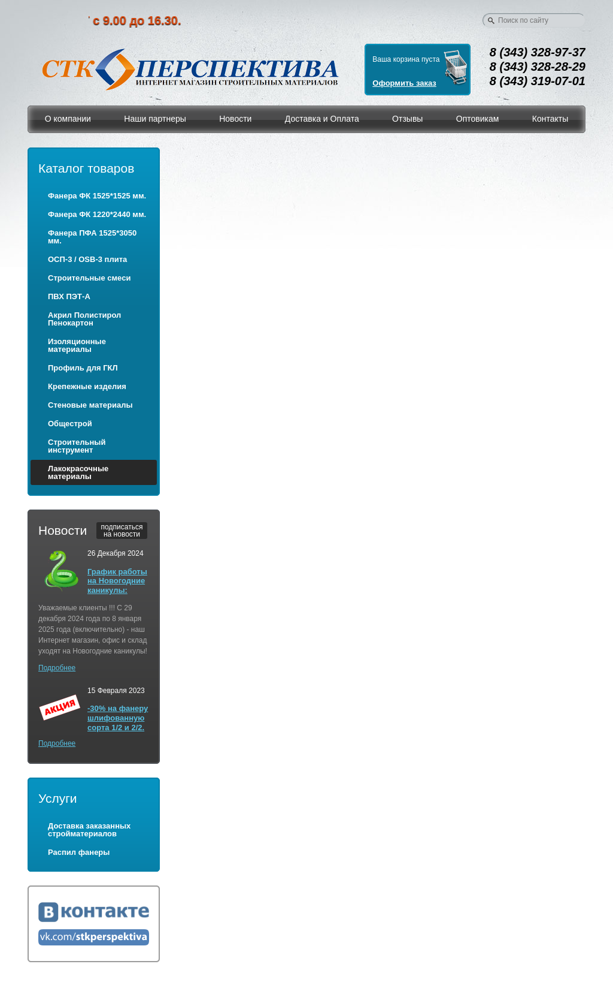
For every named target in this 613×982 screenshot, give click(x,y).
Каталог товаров (86, 168)
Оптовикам (477, 118)
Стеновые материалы (90, 404)
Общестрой (70, 423)
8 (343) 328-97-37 (537, 52)
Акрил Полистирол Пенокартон (84, 319)
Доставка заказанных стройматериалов (89, 829)
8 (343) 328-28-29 (537, 66)
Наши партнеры (155, 118)
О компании (68, 118)
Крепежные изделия (87, 386)
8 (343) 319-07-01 (537, 81)
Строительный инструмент (76, 446)
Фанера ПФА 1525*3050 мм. (92, 236)
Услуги (57, 798)
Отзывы (407, 118)
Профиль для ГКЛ (83, 367)
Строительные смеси (89, 277)
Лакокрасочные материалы (78, 472)
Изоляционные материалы (77, 345)
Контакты (550, 118)
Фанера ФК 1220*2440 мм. (97, 214)
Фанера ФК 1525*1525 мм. (97, 195)
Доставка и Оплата (322, 118)
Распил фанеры (79, 852)
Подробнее (56, 668)
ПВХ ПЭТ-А (69, 296)
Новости (235, 118)
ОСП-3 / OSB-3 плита (87, 259)
